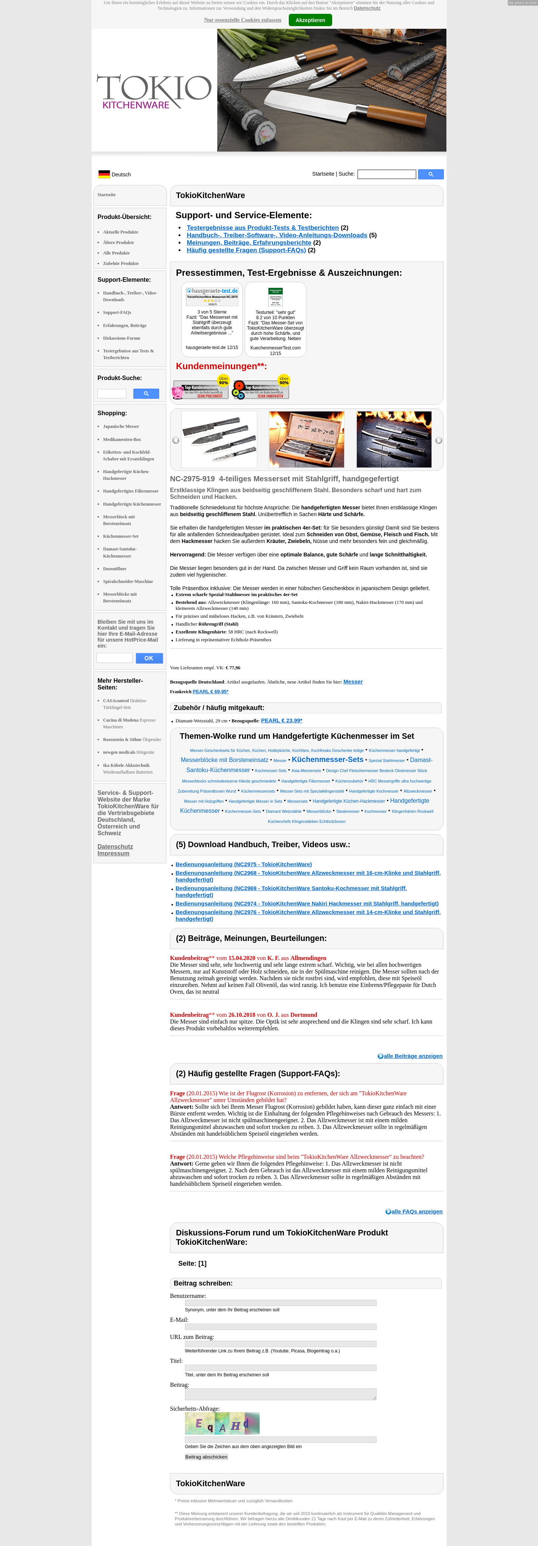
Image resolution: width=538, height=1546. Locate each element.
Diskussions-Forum (121, 338)
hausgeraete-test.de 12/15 (212, 347)
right (438, 440)
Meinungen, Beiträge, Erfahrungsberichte (249, 242)
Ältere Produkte (118, 242)
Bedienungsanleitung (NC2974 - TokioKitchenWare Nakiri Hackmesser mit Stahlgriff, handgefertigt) (307, 903)
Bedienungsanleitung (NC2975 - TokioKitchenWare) (244, 864)
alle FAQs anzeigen (417, 1211)
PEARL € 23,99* (282, 720)
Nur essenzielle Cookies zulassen (242, 20)
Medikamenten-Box (122, 439)
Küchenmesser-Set (121, 536)
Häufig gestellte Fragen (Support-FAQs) (246, 250)
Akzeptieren (310, 20)
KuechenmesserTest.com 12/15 (275, 350)
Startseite (323, 174)
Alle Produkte (116, 253)
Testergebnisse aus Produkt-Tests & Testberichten (263, 227)
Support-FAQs (117, 312)
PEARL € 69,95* (211, 691)
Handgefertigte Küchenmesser (132, 504)
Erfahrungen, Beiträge (124, 325)
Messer (353, 681)
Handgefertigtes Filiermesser (130, 491)
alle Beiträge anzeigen (413, 1056)
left (175, 440)
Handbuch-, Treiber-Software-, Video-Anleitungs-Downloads (277, 235)
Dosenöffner (115, 568)
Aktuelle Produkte (120, 232)
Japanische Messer (121, 426)
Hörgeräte (128, 752)
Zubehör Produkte (121, 263)
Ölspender (132, 739)
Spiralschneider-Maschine (128, 581)
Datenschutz (367, 8)
